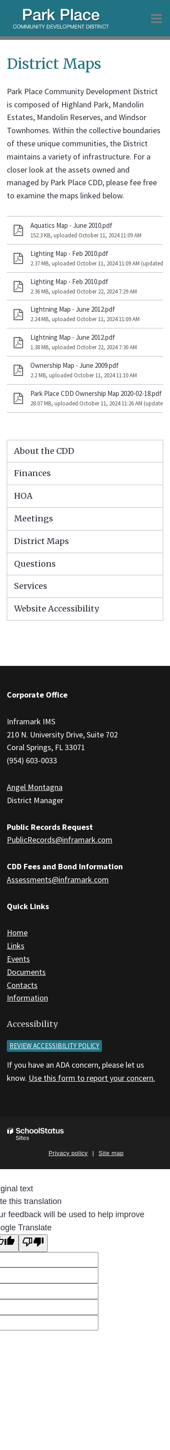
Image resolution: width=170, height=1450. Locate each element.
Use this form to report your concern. (92, 1078)
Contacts (22, 985)
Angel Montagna (35, 787)
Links (15, 945)
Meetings (33, 518)
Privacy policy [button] (68, 1153)
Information (27, 997)
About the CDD (44, 451)
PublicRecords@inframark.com (59, 839)
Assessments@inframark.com (58, 879)
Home (17, 932)
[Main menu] (156, 18)
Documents (26, 972)
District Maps (41, 541)
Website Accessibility (56, 608)
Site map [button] (111, 1153)
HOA (23, 496)
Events (18, 959)
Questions (35, 564)
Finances (32, 473)
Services (30, 586)
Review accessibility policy (54, 1045)
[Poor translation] (33, 1243)
